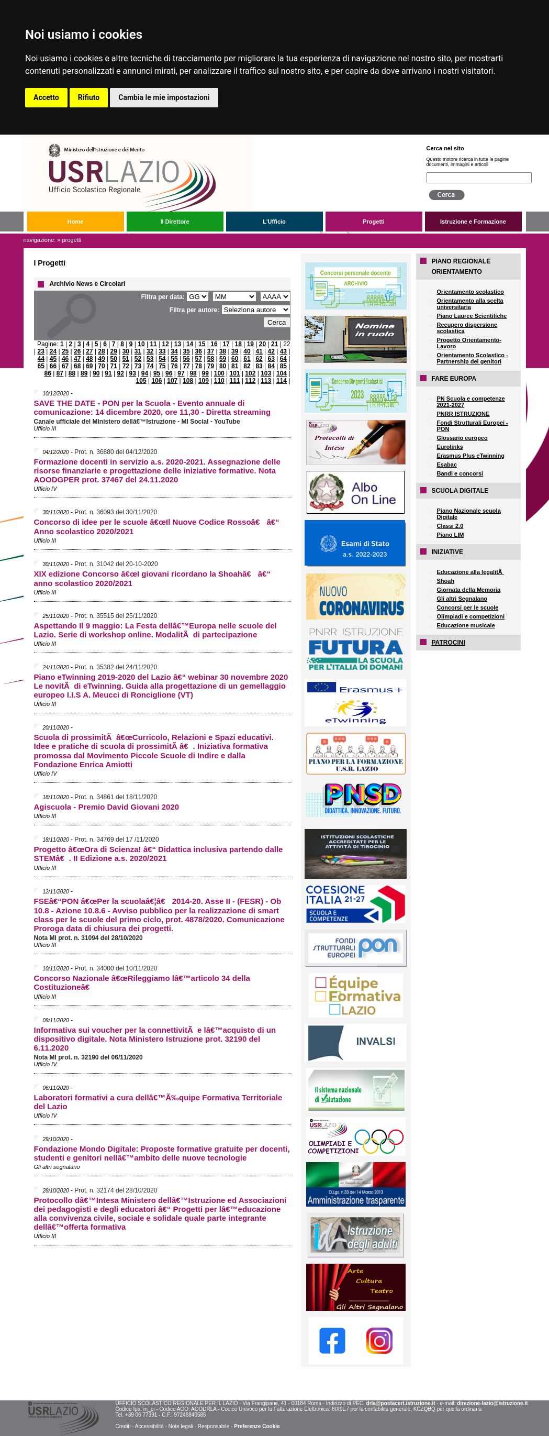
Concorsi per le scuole (468, 607)
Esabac (447, 464)
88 (72, 373)
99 (205, 373)
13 (177, 344)
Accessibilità (149, 1426)
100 (219, 373)
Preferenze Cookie (256, 1426)
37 (210, 351)
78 (198, 366)
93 (132, 373)
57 (198, 358)
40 (246, 351)
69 (89, 366)
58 (210, 358)
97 (180, 373)
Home (76, 221)
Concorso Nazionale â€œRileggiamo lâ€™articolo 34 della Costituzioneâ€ (142, 982)
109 (203, 380)
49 (101, 358)
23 (41, 351)
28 (101, 351)
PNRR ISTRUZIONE (463, 414)
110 (219, 380)
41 (258, 351)
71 (113, 366)
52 (138, 358)
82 (246, 366)
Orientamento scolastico (470, 292)
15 (201, 344)
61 (246, 358)
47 (77, 358)
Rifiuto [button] (89, 97)
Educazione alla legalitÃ (470, 572)
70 (101, 366)
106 (156, 380)
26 (77, 351)
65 (41, 366)
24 (53, 351)
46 (65, 358)
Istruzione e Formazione (473, 221)
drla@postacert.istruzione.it (400, 1403)
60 (234, 358)
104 (281, 373)
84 (271, 366)
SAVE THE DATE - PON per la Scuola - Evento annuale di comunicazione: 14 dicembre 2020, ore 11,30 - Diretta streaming (152, 407)
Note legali (181, 1426)
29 (113, 351)
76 (174, 366)
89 (84, 373)
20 (262, 344)
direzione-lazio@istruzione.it (492, 1403)
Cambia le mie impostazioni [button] (163, 97)
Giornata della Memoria (469, 590)
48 (89, 358)
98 (192, 373)
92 (120, 373)
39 (234, 351)
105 (141, 380)
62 (258, 358)
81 (234, 366)
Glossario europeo (462, 438)
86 (47, 373)
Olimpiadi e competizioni (471, 616)
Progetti (374, 221)
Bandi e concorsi (460, 473)
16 (213, 344)
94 (144, 373)
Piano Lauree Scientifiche (472, 316)
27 (89, 351)
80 (222, 366)
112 (250, 380)
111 (235, 380)
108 (188, 380)
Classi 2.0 (450, 526)
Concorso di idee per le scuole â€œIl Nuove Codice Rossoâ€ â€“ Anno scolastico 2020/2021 (156, 526)
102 (250, 373)
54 (162, 358)
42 (271, 351)
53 (150, 358)
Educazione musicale (466, 625)
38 (222, 351)
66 (53, 366)
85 (283, 366)
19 (250, 344)
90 (96, 373)
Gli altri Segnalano (462, 598)
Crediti (122, 1426)
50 (113, 358)
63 (271, 358)
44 (41, 358)
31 (138, 351)
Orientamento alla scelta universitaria (470, 303)
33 (162, 351)
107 (172, 380)
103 (266, 373)
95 (156, 373)
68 (77, 366)
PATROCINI (448, 642)
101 (235, 373)
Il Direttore (174, 221)
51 (125, 358)
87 (60, 373)
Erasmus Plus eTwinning (471, 455)
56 (186, 358)
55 (174, 358)
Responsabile (214, 1426)
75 (162, 366)
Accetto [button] (46, 97)
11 (153, 344)
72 (125, 366)
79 (210, 366)
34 (174, 351)
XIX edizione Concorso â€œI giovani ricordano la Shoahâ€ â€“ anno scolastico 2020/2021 (152, 578)
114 (281, 380)
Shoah (446, 581)
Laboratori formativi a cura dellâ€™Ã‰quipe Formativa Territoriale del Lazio (158, 1102)
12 (165, 344)
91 (108, 373)
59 (222, 358)
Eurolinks (450, 447)
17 (225, 344)
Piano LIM (450, 535)
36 (198, 351)
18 (238, 344)
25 (65, 351)
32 (150, 351)
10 (141, 344)
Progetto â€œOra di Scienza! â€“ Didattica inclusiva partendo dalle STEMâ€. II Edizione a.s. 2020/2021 (158, 854)
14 (189, 344)
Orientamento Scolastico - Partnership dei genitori (472, 358)
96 (168, 373)
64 (283, 358)
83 (258, 366)
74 (150, 366)
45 (53, 358)
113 (266, 380)
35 (186, 351)
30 (125, 351)
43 (283, 351)
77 (186, 366)
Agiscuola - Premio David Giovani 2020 (107, 806)
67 (65, 366)
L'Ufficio (274, 221)
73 (138, 366)
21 (274, 344)
